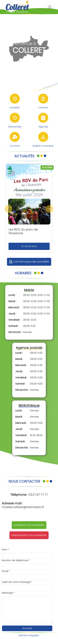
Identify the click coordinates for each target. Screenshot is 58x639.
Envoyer (27, 628)
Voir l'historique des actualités (29, 262)
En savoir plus (29, 246)
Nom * (5, 549)
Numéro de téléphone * (16, 560)
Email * (6, 571)
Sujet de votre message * (17, 582)
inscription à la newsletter (29, 525)
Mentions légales (29, 635)
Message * (8, 593)
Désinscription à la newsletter (29, 535)
